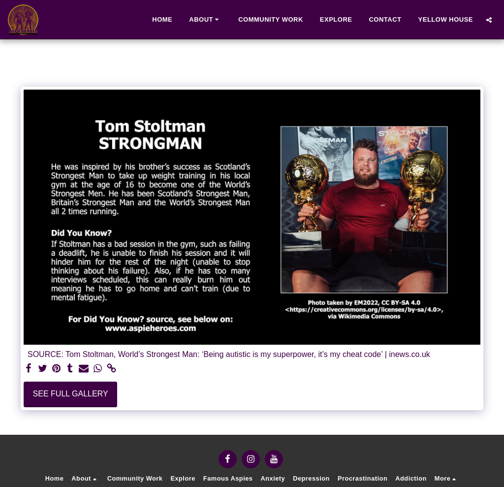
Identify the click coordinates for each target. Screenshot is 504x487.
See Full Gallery (70, 394)
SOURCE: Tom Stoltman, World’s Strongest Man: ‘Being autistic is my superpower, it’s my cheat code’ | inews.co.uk (229, 354)
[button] (205, 20)
